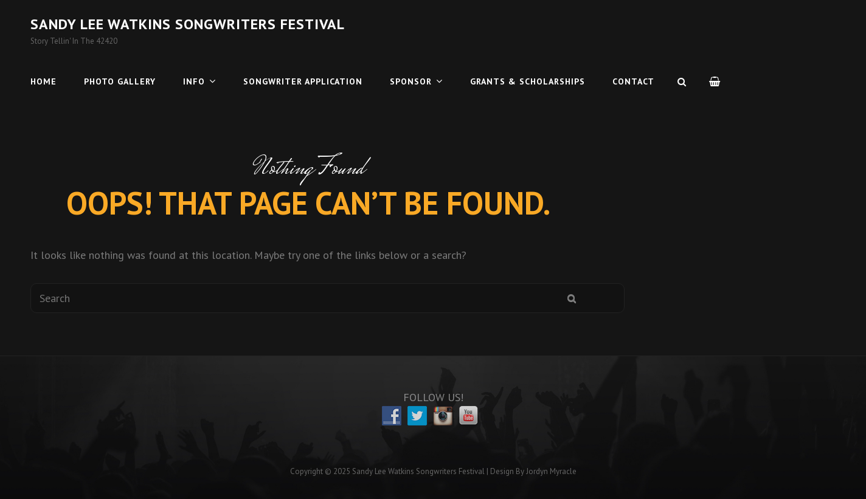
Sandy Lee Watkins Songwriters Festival (187, 24)
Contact (633, 81)
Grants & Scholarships (527, 81)
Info (194, 81)
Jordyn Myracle (551, 471)
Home (43, 81)
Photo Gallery (120, 81)
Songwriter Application (302, 81)
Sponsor (411, 81)
